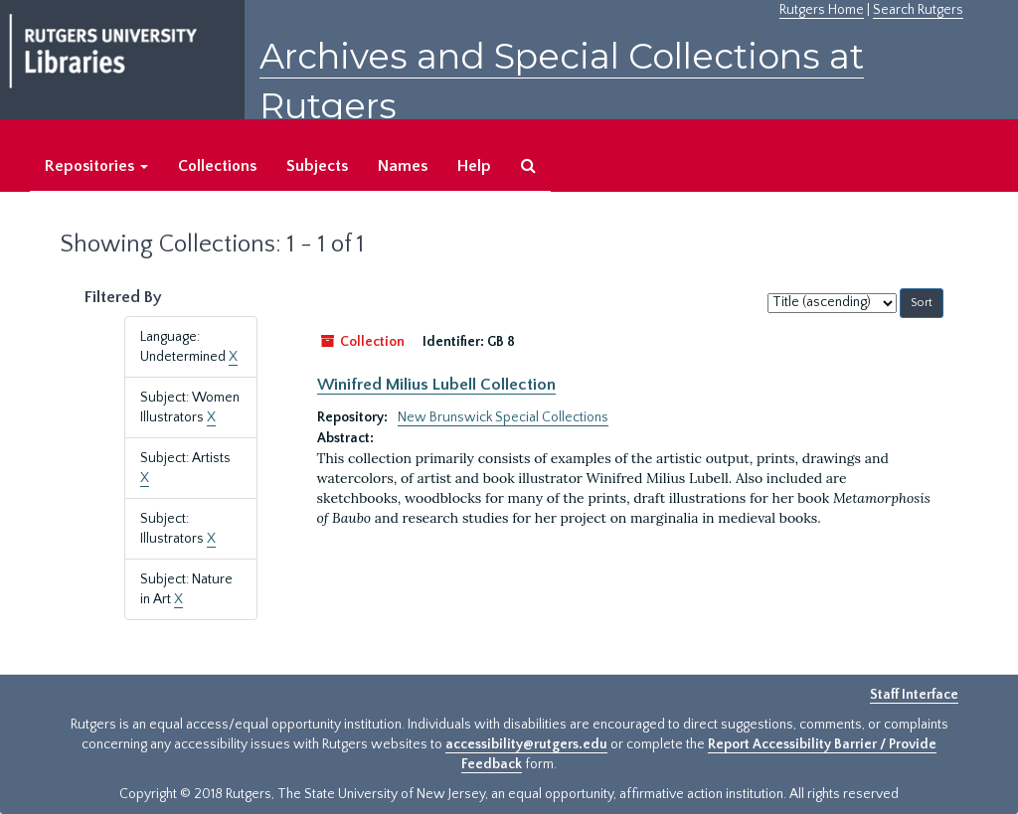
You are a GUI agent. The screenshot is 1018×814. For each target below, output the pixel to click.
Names (402, 166)
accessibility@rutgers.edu (526, 744)
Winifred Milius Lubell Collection (436, 385)
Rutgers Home (821, 10)
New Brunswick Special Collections (503, 417)
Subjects (317, 166)
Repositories (96, 166)
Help (474, 166)
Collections (217, 166)
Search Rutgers (918, 10)
